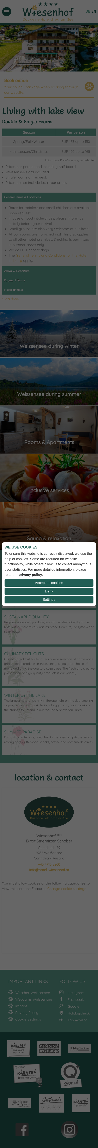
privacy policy (30, 575)
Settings (49, 600)
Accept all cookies (49, 583)
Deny (49, 591)
